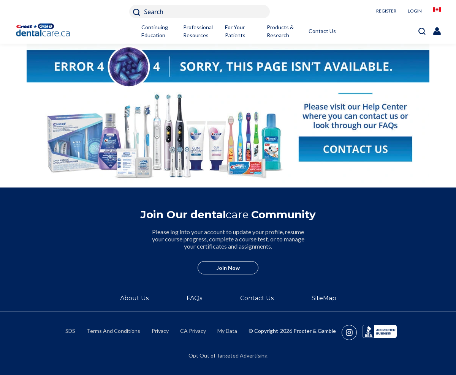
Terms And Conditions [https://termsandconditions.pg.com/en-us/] (113, 331)
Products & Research (280, 31)
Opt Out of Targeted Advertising (228, 355)
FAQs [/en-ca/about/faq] (194, 298)
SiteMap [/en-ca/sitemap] (324, 298)
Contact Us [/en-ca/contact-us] (257, 298)
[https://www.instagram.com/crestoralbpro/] (352, 332)
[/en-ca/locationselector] (437, 11)
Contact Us (322, 31)
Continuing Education (154, 31)
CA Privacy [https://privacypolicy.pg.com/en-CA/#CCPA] (193, 331)
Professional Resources (198, 31)
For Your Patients (235, 31)
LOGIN (415, 11)
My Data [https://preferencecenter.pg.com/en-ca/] (227, 331)
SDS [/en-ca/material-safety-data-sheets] (70, 331)
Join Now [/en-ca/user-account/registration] (228, 268)
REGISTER (386, 11)
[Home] (46, 31)
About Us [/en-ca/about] (134, 298)
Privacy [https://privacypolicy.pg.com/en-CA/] (160, 331)
